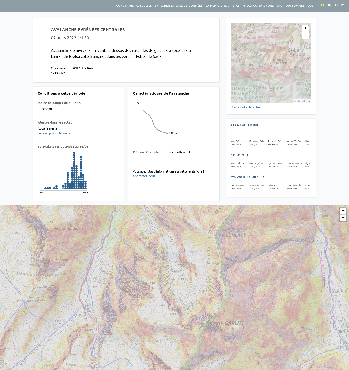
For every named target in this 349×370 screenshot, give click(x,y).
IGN (308, 101)
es (336, 5)
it (342, 5)
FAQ (280, 6)
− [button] (305, 35)
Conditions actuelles (134, 6)
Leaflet (297, 101)
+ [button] (305, 28)
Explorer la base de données (179, 6)
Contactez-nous (144, 176)
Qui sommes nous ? (301, 6)
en (329, 5)
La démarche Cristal (222, 6)
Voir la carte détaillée (246, 107)
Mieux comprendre (258, 6)
